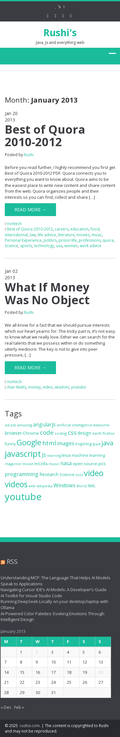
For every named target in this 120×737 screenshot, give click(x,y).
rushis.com (30, 725)
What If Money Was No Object (47, 293)
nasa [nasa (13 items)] (66, 463)
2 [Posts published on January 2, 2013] (35, 652)
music (97, 235)
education (79, 229)
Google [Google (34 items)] (29, 442)
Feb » (17, 707)
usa (59, 245)
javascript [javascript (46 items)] (23, 453)
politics (50, 240)
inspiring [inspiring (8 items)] (83, 444)
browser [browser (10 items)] (13, 433)
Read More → (30, 209)
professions (89, 240)
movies (83, 235)
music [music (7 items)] (54, 463)
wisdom (62, 387)
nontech (14, 223)
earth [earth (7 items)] (97, 433)
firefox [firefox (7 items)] (109, 433)
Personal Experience (23, 240)
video (48, 387)
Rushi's (60, 32)
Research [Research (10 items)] (49, 474)
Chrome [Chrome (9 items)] (31, 433)
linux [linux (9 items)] (66, 455)
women (71, 245)
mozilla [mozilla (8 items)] (41, 463)
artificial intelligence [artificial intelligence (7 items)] (74, 425)
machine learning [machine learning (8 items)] (88, 455)
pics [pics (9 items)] (102, 463)
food (95, 229)
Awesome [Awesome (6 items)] (101, 425)
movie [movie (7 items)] (27, 463)
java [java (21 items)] (107, 443)
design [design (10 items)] (84, 433)
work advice (90, 245)
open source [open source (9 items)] (85, 463)
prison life (68, 240)
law (33, 235)
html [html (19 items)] (49, 443)
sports (26, 245)
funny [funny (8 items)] (10, 444)
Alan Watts (16, 387)
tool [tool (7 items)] (79, 474)
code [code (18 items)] (47, 432)
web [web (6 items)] (32, 486)
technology (44, 245)
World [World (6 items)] (81, 486)
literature (66, 235)
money (34, 387)
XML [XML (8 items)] (91, 486)
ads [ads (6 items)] (13, 425)
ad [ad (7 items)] (7, 425)
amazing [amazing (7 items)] (24, 425)
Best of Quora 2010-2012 (45, 135)
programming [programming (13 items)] (21, 474)
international (16, 235)
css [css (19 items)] (72, 432)
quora (108, 240)
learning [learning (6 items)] (54, 455)
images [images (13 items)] (65, 443)
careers (61, 229)
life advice (47, 235)
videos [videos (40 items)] (16, 484)
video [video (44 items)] (94, 472)
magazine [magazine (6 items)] (13, 464)
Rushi (29, 154)
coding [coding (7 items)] (61, 433)
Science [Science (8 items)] (67, 474)
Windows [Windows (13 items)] (64, 485)
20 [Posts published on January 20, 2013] (99, 672)
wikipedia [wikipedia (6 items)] (44, 486)
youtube (78, 387)
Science (11, 245)
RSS (10, 561)
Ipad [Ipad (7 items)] (96, 443)
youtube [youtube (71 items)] (23, 496)
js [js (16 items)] (44, 454)
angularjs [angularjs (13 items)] (44, 424)
